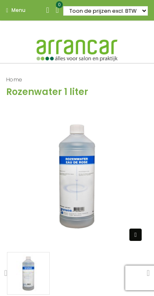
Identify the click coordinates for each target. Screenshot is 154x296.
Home (14, 79)
